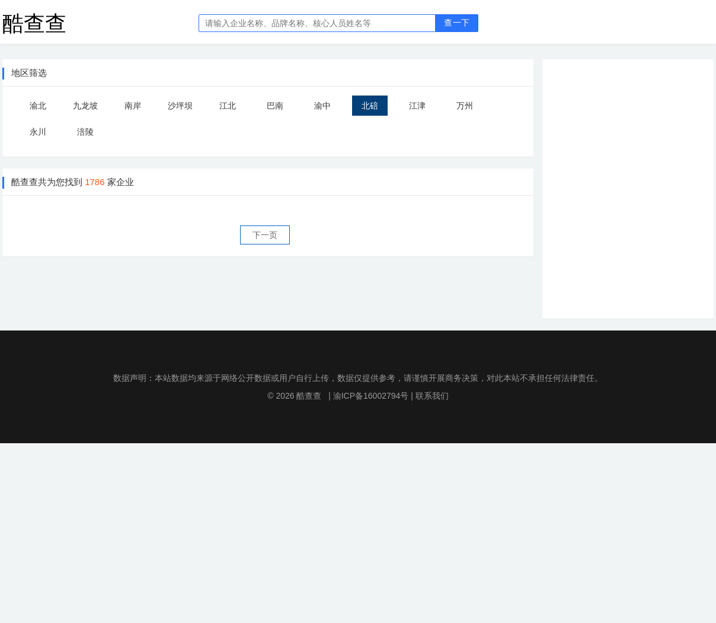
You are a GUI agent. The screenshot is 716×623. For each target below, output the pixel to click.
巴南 (275, 105)
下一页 (264, 235)
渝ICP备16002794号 (371, 396)
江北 (227, 105)
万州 (464, 105)
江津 (417, 105)
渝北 (38, 105)
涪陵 (85, 131)
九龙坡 (85, 105)
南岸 (132, 105)
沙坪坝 (180, 105)
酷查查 (34, 22)
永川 (38, 131)
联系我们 (432, 396)
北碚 (370, 105)
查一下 (456, 22)
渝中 (322, 105)
